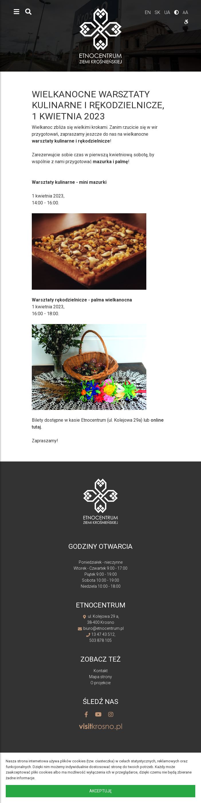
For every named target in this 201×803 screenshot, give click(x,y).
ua (167, 12)
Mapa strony (100, 676)
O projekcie (100, 682)
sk (158, 12)
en (148, 12)
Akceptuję (100, 791)
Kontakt (101, 670)
